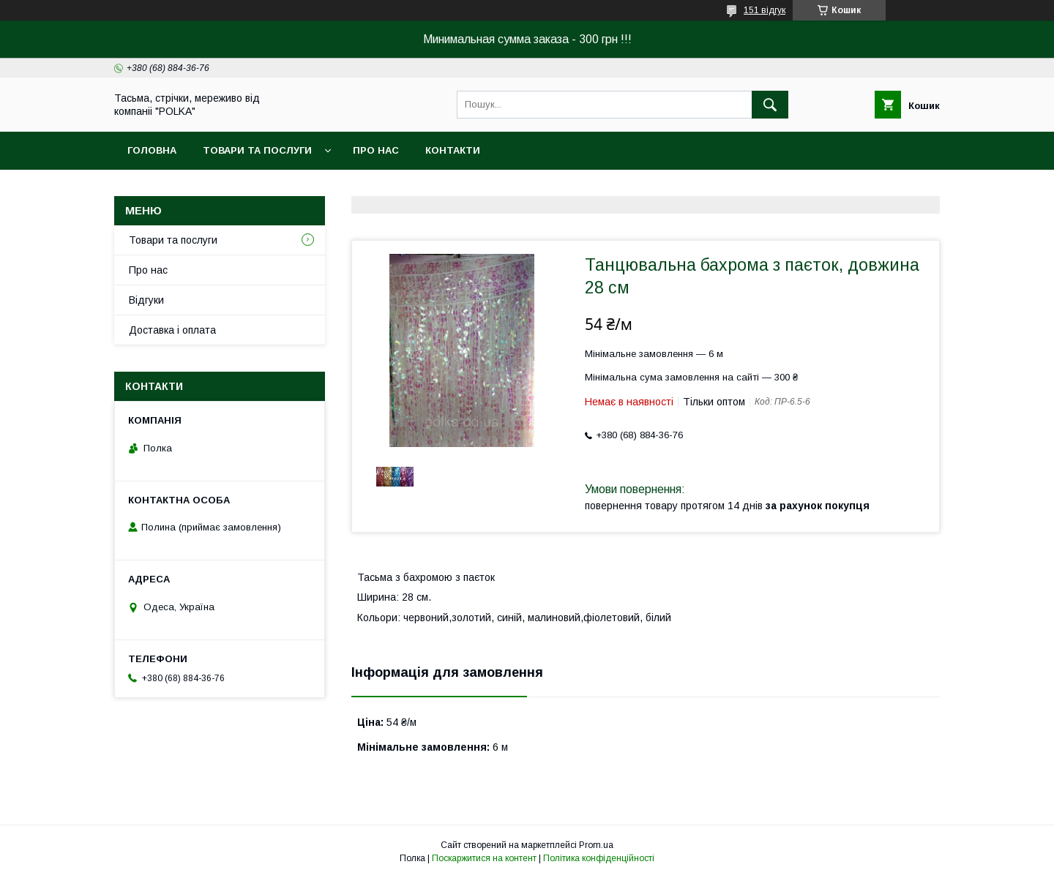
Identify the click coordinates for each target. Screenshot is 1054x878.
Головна (151, 150)
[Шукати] (770, 105)
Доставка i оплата (172, 330)
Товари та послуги (257, 150)
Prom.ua (596, 845)
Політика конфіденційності (598, 858)
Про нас (376, 150)
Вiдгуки (146, 300)
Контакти (452, 150)
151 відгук (764, 10)
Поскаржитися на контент (484, 858)
